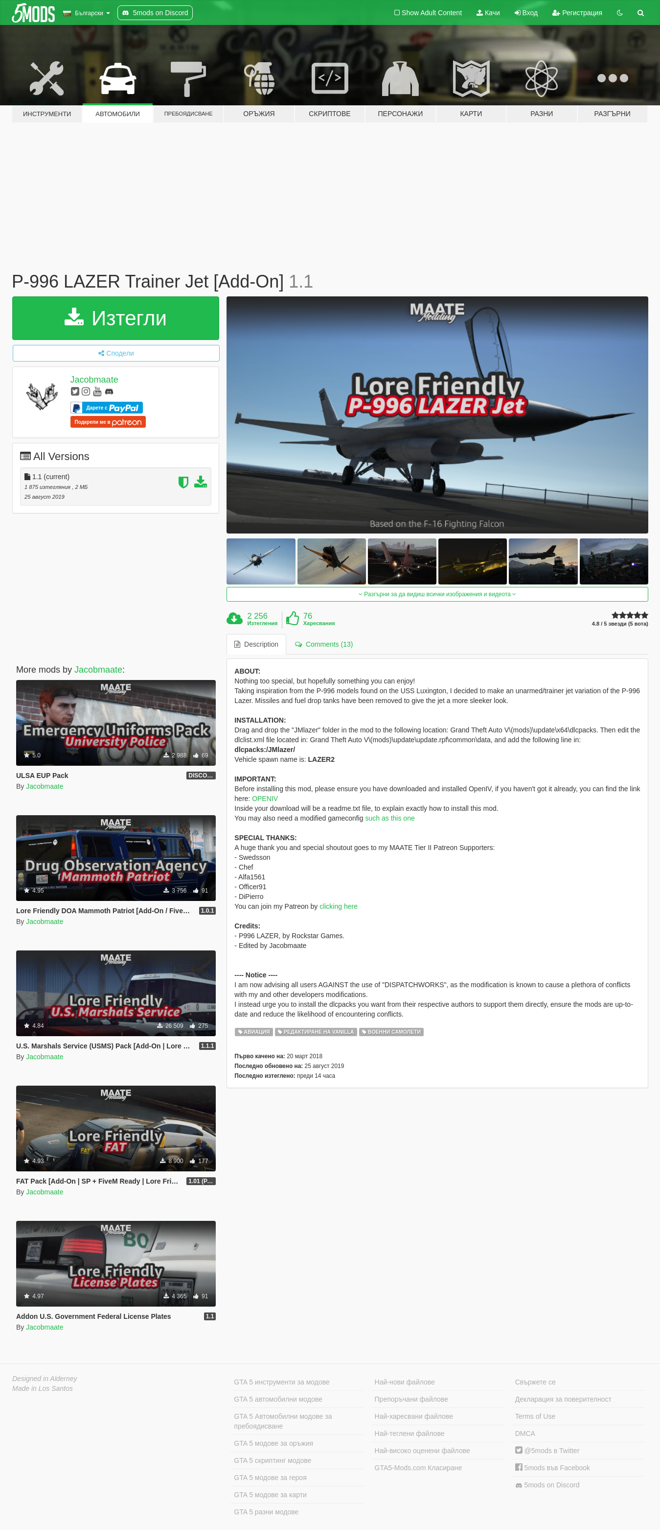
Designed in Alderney (44, 1379)
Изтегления (263, 623)
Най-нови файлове (405, 1382)
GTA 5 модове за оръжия (273, 1443)
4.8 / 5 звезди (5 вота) (620, 624)
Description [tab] (256, 644)
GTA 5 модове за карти (270, 1495)
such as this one (390, 818)
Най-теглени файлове (410, 1433)
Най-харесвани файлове (414, 1416)
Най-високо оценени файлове (422, 1451)
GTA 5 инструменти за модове (281, 1382)
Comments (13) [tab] (324, 644)
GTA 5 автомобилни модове (278, 1399)
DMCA (525, 1433)
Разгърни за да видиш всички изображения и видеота (437, 594)
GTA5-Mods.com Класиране (418, 1468)
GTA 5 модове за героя (270, 1477)
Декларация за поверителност (563, 1399)
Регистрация (577, 13)
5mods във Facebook (552, 1467)
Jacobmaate (94, 380)
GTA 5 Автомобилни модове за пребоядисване (283, 1421)
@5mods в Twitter (547, 1450)
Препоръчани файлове (411, 1399)
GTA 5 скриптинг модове (272, 1460)
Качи (488, 13)
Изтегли (116, 318)
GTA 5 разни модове (266, 1512)
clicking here (338, 906)
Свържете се (535, 1382)
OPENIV (265, 798)
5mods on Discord (547, 1485)
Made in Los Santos (42, 1388)
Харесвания (319, 623)
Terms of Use (535, 1416)
